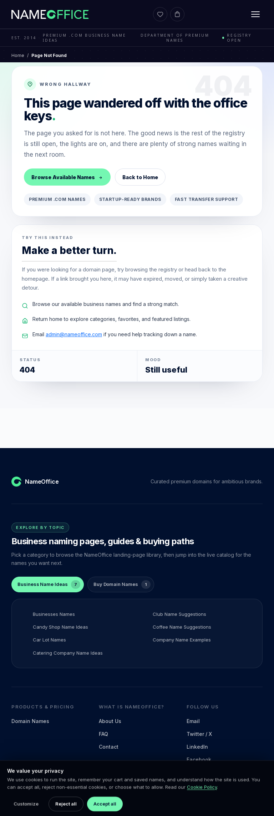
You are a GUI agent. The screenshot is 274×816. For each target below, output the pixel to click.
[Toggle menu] (255, 14)
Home (17, 55)
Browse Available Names (67, 177)
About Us (110, 721)
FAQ (103, 734)
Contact (108, 747)
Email (193, 721)
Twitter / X (199, 734)
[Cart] (177, 14)
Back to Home (140, 177)
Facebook (199, 760)
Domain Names (30, 721)
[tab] (47, 584)
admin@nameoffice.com (74, 334)
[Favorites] (160, 14)
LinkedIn (197, 747)
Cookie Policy (202, 799)
